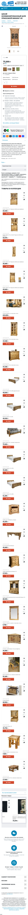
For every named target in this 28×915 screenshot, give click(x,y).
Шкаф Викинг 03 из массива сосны (10, 339)
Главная (3, 20)
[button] (4, 136)
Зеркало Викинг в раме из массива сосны (12, 623)
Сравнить (7, 133)
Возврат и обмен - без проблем (12, 100)
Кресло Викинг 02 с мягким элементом (11, 674)
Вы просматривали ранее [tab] (14, 792)
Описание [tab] (14, 140)
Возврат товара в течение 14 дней (14, 867)
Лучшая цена (8, 115)
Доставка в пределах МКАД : (9, 73)
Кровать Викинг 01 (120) (8, 468)
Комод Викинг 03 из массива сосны (11, 365)
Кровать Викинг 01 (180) (8, 494)
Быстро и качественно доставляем (14, 837)
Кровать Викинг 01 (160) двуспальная (11, 390)
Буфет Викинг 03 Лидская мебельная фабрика (13, 287)
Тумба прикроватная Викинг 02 (10, 571)
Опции (9, 213)
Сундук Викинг (6, 700)
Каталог (5, 8)
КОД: (4, 57)
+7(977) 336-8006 (21, 3)
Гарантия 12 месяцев (10, 95)
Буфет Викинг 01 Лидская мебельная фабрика (13, 209)
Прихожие (15, 20)
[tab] (14, 810)
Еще (2, 162)
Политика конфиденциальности (9, 907)
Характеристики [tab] (14, 166)
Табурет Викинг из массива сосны (10, 752)
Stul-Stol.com (10, 894)
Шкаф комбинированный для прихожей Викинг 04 (14, 597)
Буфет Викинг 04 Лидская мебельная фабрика (13, 261)
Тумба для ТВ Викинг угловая (9, 519)
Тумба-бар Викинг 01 (7, 726)
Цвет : (5, 63)
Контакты (18, 4)
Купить (15, 86)
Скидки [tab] (14, 169)
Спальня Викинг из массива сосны (10, 313)
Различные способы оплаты (12, 108)
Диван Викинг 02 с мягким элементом (11, 442)
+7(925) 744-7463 (21, 2)
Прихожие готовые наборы (8, 22)
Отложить (7, 127)
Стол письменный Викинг (8, 545)
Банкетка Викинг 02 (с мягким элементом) (12, 777)
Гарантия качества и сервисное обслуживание (14, 853)
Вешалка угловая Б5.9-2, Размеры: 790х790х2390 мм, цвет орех (11, 817)
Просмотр (24, 193)
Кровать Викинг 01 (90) (8, 416)
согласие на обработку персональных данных (16, 909)
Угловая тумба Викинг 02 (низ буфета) (11, 648)
